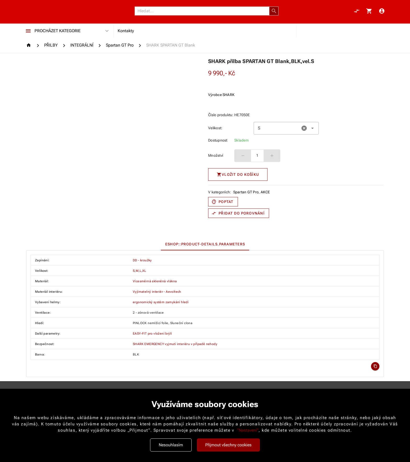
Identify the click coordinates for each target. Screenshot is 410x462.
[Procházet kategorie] (28, 31)
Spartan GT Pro (246, 192)
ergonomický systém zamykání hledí (161, 302)
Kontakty (126, 30)
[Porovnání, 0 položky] (356, 11)
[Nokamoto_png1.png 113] (51, 11)
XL (144, 271)
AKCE (265, 192)
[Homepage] (29, 45)
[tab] (205, 244)
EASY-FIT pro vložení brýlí (152, 333)
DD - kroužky (142, 260)
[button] (274, 11)
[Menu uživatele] (381, 11)
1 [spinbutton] (257, 155)
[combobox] (286, 128)
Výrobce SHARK (221, 95)
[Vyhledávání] (203, 11)
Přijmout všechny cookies (228, 444)
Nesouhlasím (171, 444)
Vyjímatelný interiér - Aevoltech (157, 292)
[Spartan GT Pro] (120, 45)
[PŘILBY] (51, 45)
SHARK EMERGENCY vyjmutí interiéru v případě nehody (175, 344)
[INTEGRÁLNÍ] (81, 45)
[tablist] (205, 244)
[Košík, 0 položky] (369, 11)
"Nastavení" (248, 430)
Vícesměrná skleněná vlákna (155, 281)
